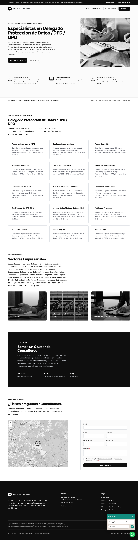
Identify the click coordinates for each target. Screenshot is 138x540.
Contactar (124, 8)
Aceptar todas (109, 2)
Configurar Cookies (107, 510)
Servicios (96, 8)
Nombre (86, 424)
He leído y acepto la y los (104, 460)
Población (110, 440)
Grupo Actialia (125, 533)
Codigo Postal (88, 440)
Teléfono (109, 432)
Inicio (87, 8)
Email (85, 432)
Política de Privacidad (105, 459)
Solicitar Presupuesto (18, 60)
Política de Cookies (107, 501)
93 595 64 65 (110, 8)
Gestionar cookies (124, 2)
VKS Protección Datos (19, 9)
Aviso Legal (105, 498)
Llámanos (34, 60)
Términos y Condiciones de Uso (112, 507)
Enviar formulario (105, 465)
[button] (38, 443)
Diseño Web (115, 533)
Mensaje (86, 448)
